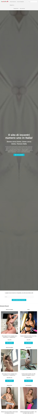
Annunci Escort (13, 1)
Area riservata (22, 8)
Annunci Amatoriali (20, 1)
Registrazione (16, 8)
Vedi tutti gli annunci (19, 154)
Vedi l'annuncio (9, 342)
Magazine (12, 5)
